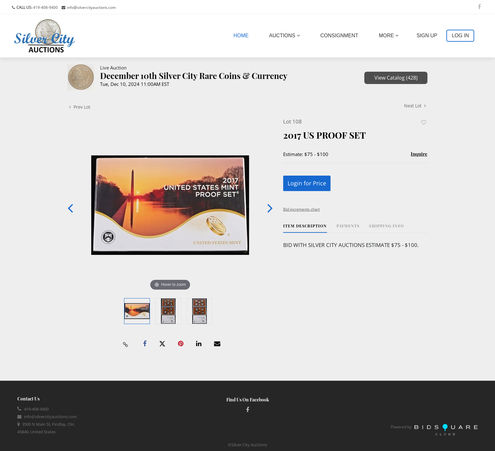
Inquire (419, 154)
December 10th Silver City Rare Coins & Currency (194, 75)
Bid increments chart (301, 209)
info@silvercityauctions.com (91, 7)
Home (242, 35)
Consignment (339, 35)
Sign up (426, 35)
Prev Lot (79, 107)
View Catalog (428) (396, 77)
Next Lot (415, 105)
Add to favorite (423, 122)
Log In (460, 35)
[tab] (305, 228)
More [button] (388, 35)
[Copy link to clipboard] (125, 344)
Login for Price (307, 183)
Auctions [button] (284, 35)
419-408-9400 (45, 7)
